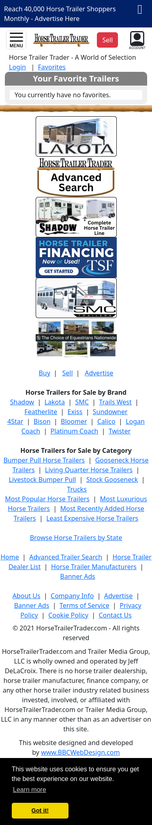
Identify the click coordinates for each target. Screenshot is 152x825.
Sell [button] (107, 40)
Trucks (76, 489)
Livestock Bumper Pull (42, 479)
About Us (27, 595)
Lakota (55, 402)
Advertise (99, 373)
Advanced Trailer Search (65, 557)
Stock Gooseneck (112, 479)
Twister (120, 431)
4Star (15, 421)
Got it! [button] (40, 810)
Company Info (72, 595)
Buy (44, 373)
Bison (42, 421)
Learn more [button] (29, 789)
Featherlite (40, 411)
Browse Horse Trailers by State (76, 537)
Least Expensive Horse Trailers (92, 518)
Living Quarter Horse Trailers (89, 469)
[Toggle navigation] (16, 40)
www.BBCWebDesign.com (80, 752)
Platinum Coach (74, 431)
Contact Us (114, 615)
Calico (106, 421)
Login (17, 67)
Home (9, 557)
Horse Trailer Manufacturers (94, 566)
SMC (81, 402)
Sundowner (110, 411)
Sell (67, 373)
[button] (136, 39)
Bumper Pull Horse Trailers (44, 460)
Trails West (115, 402)
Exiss (74, 411)
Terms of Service (84, 605)
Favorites (52, 67)
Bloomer (74, 421)
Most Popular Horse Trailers (47, 498)
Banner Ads (77, 576)
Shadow (22, 402)
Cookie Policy (68, 615)
